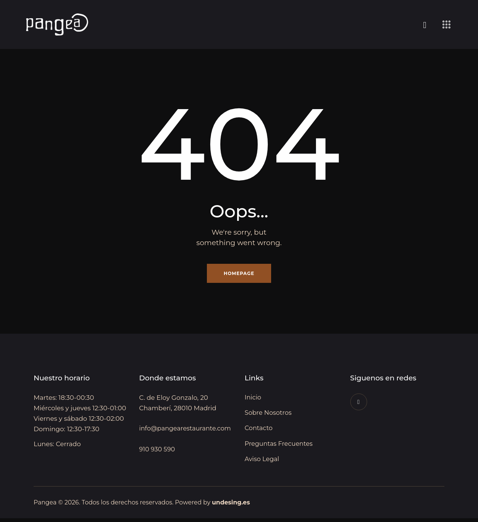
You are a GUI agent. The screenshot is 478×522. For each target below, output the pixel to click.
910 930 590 (157, 462)
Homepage (239, 274)
